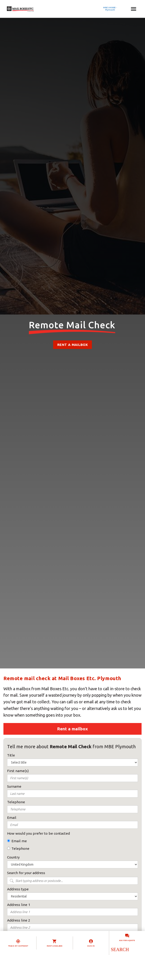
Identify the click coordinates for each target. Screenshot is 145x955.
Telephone (20, 848)
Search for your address (26, 873)
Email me (19, 841)
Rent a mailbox (72, 345)
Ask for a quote (127, 940)
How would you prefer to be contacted (38, 833)
